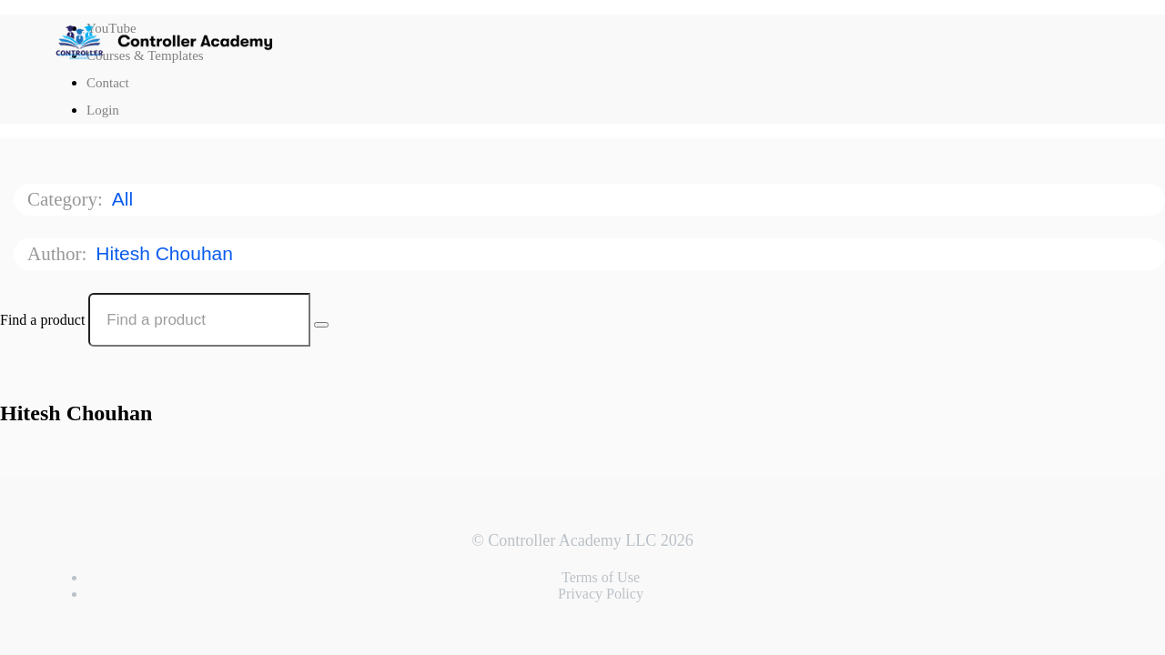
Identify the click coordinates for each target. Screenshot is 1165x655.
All (125, 198)
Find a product (42, 320)
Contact (107, 83)
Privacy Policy (600, 593)
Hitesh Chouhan (167, 253)
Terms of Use (601, 577)
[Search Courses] (321, 325)
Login (102, 110)
